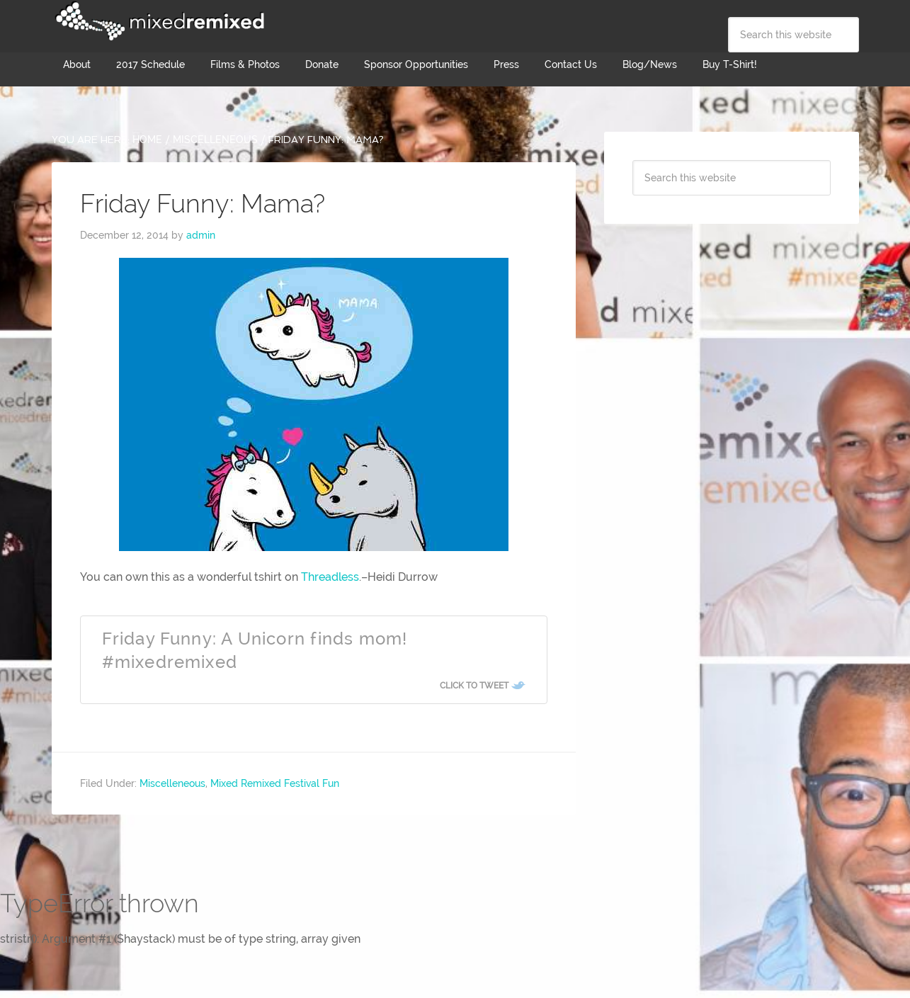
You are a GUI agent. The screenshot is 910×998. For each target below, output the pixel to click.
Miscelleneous (172, 783)
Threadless (330, 577)
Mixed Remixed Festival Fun (274, 783)
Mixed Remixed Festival (158, 21)
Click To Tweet (474, 685)
